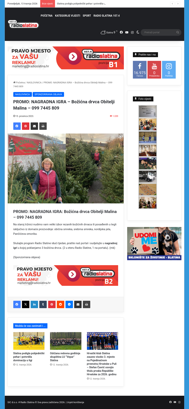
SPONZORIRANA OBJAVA (48, 94)
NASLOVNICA (34, 82)
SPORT (87, 15)
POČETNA (47, 15)
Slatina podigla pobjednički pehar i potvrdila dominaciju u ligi (28, 357)
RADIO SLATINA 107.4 (107, 15)
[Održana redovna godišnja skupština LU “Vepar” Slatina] (65, 341)
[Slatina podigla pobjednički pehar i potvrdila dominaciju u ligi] (29, 341)
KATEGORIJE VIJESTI (67, 15)
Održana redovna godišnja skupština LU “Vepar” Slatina (65, 357)
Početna (19, 82)
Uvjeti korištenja (75, 402)
